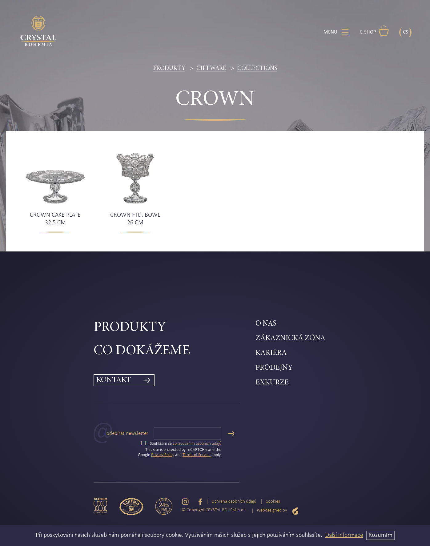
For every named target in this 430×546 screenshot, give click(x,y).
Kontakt (113, 380)
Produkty (169, 68)
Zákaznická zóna (290, 338)
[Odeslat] (231, 433)
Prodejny (274, 368)
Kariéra (271, 353)
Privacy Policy (162, 455)
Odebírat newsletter (127, 433)
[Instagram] (185, 502)
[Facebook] (200, 502)
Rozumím (380, 535)
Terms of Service (197, 455)
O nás (265, 324)
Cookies (273, 501)
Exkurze (272, 383)
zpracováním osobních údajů (197, 443)
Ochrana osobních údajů (233, 501)
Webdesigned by (278, 511)
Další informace (344, 535)
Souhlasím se (181, 443)
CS (405, 32)
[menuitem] (175, 327)
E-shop (374, 31)
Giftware (211, 68)
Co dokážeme (142, 351)
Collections (257, 68)
